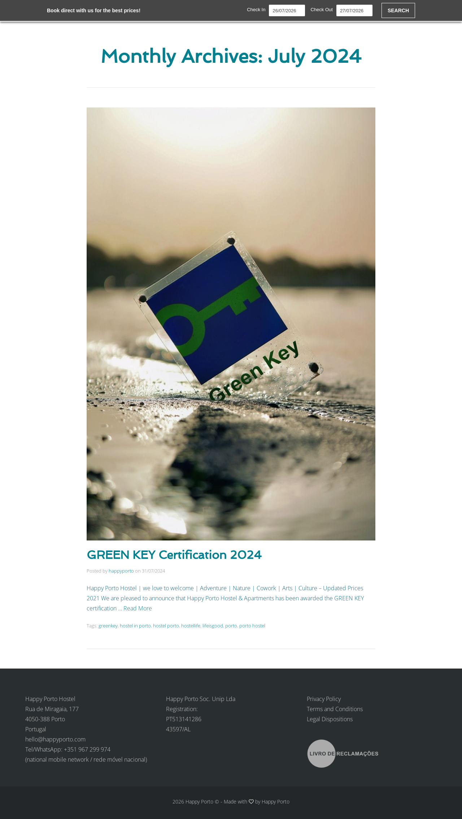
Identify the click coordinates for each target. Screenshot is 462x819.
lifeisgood (212, 625)
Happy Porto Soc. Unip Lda (200, 699)
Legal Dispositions (330, 719)
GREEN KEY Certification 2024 (174, 555)
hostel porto (166, 625)
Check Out (321, 9)
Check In (256, 9)
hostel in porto (135, 625)
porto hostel (252, 625)
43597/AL (178, 729)
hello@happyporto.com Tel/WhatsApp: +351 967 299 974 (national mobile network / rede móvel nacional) (86, 749)
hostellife (190, 625)
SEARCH (398, 10)
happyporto (121, 571)
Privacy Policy (324, 699)
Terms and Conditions (335, 709)
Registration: (182, 709)
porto (231, 625)
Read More (137, 608)
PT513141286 (183, 719)
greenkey (108, 625)
